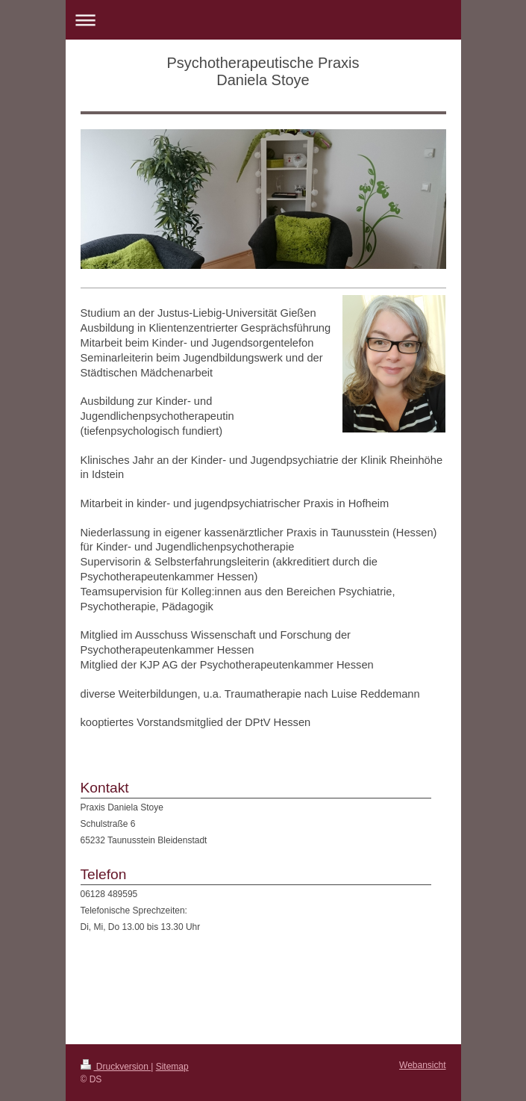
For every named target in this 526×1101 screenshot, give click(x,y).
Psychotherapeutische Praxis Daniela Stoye (263, 71)
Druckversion (116, 1066)
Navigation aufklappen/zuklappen (263, 20)
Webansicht (422, 1065)
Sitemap (172, 1066)
